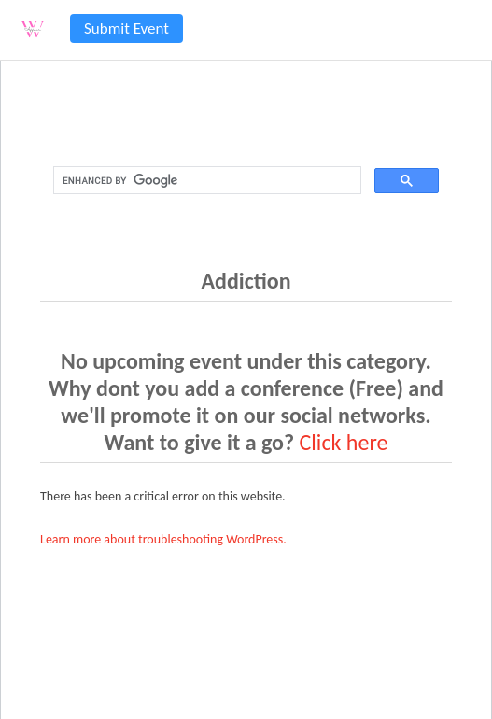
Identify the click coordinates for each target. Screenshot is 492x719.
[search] (205, 181)
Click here (344, 442)
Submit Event (126, 28)
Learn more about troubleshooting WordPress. (163, 539)
